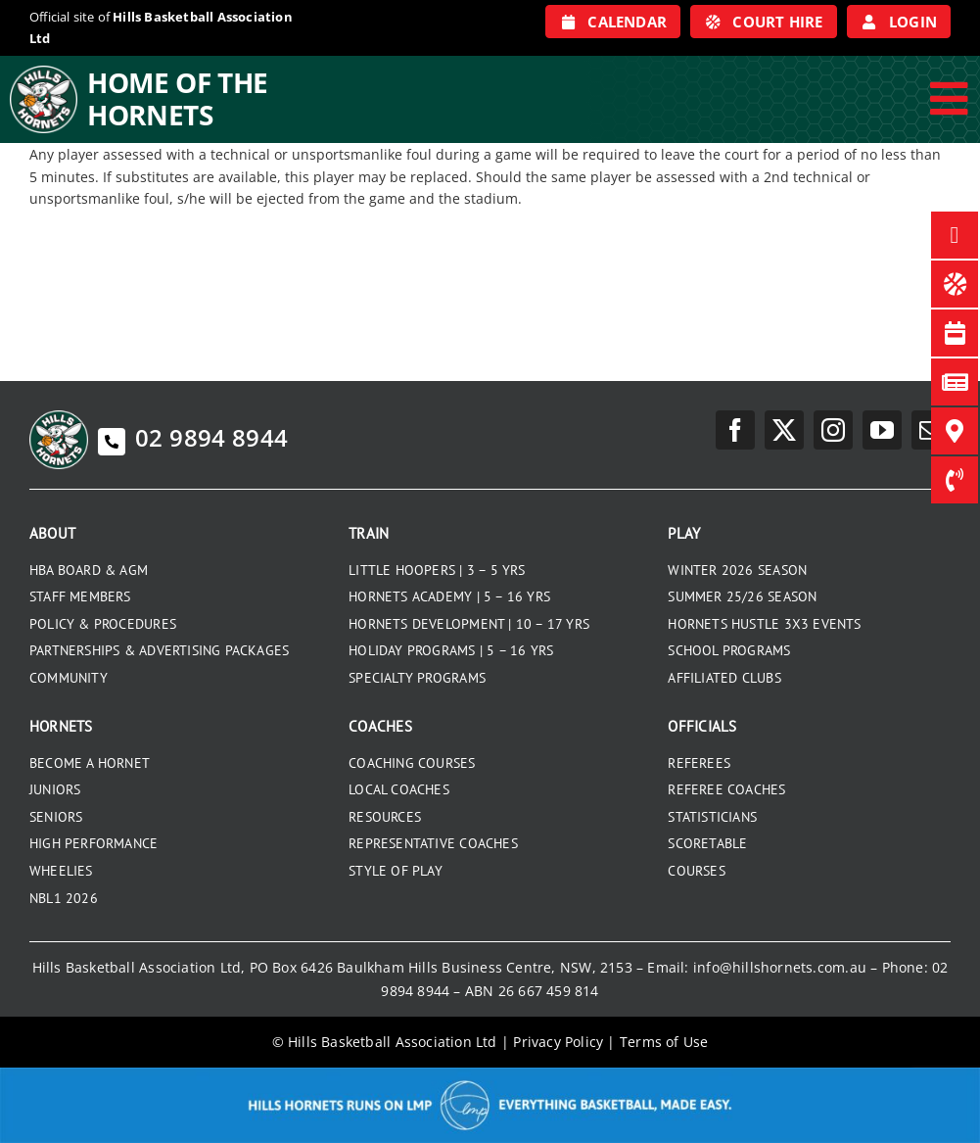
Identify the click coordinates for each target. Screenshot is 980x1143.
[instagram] (833, 430)
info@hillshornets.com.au (779, 967)
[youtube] (882, 430)
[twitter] (784, 430)
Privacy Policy (558, 1041)
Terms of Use (664, 1041)
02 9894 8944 (193, 437)
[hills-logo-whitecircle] (43, 72)
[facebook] (735, 430)
